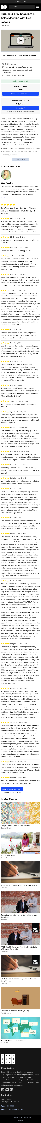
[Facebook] (7, 1090)
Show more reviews (12, 789)
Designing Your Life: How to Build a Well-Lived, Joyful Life (19, 916)
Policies (20, 1120)
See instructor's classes (10, 198)
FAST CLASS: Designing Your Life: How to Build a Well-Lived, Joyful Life (19, 948)
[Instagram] (11, 1090)
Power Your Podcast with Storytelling (15, 1010)
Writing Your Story (8, 855)
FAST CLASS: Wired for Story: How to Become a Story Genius (19, 980)
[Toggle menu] (38, 6)
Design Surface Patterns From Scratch (15, 825)
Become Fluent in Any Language (13, 1040)
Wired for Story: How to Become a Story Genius (19, 885)
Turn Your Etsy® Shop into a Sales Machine (19, 55)
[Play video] (20, 40)
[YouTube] (2, 1090)
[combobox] (22, 6)
